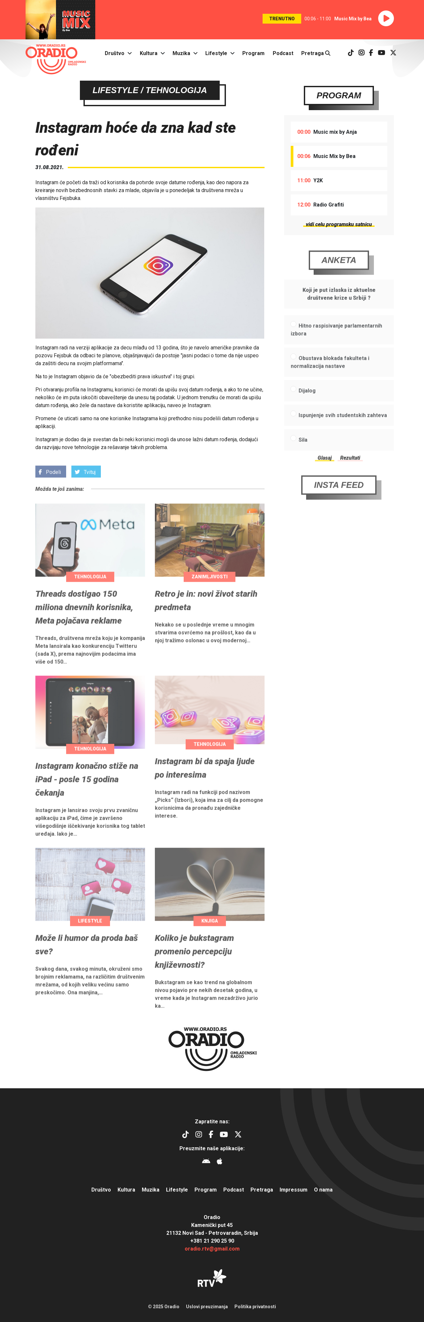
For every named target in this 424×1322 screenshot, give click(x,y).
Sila (303, 453)
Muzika (181, 53)
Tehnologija (90, 589)
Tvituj (85, 485)
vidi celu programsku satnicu (339, 225)
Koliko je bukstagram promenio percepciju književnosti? (194, 964)
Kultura (148, 53)
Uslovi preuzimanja (207, 1306)
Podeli (50, 485)
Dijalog (307, 404)
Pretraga (315, 53)
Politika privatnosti (255, 1306)
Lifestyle (216, 53)
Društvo (114, 53)
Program (253, 53)
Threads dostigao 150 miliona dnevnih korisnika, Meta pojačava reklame (84, 620)
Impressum (293, 1190)
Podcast (283, 53)
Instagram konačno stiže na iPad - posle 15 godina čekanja (86, 792)
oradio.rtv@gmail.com (212, 1249)
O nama (323, 1190)
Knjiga (209, 934)
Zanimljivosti (210, 589)
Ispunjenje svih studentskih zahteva (343, 428)
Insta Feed (339, 498)
